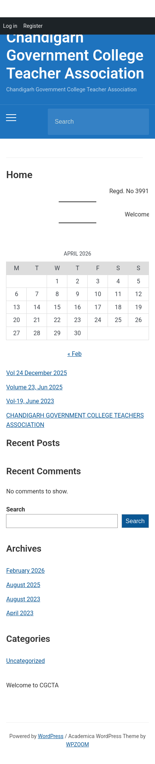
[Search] (88, 122)
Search (15, 509)
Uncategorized (25, 660)
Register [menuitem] (33, 26)
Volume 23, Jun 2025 (34, 387)
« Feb (74, 353)
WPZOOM (77, 744)
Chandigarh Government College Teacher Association (75, 55)
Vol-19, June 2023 (30, 401)
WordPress (51, 736)
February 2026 (25, 570)
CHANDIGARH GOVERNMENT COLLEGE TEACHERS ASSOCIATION (75, 420)
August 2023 (23, 599)
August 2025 (23, 585)
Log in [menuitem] (10, 26)
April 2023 (19, 613)
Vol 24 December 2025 (36, 373)
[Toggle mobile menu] (11, 117)
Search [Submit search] (137, 121)
